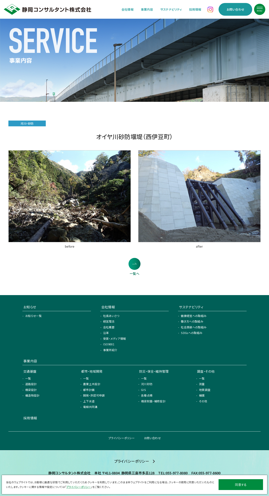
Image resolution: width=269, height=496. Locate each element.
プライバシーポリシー (121, 438)
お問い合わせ (235, 9)
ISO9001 (108, 344)
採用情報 (195, 9)
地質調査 (204, 390)
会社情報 (127, 9)
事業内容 (147, 9)
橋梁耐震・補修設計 (153, 401)
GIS (143, 390)
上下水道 (89, 401)
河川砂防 (146, 384)
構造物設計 (32, 395)
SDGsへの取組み (191, 333)
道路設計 (31, 384)
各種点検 (146, 395)
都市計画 (89, 390)
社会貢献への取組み (193, 327)
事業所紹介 (110, 350)
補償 (202, 395)
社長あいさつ (111, 316)
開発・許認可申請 (94, 395)
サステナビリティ (171, 9)
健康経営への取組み (193, 316)
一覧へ (134, 273)
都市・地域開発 (91, 371)
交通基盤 (29, 371)
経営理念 (109, 321)
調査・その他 (205, 371)
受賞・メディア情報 (114, 339)
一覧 (28, 378)
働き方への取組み (192, 321)
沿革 (106, 333)
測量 (202, 384)
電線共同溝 (90, 407)
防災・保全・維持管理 (153, 371)
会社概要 (109, 327)
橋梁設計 (31, 390)
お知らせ (29, 306)
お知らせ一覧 (33, 316)
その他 (203, 401)
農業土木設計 (91, 384)
